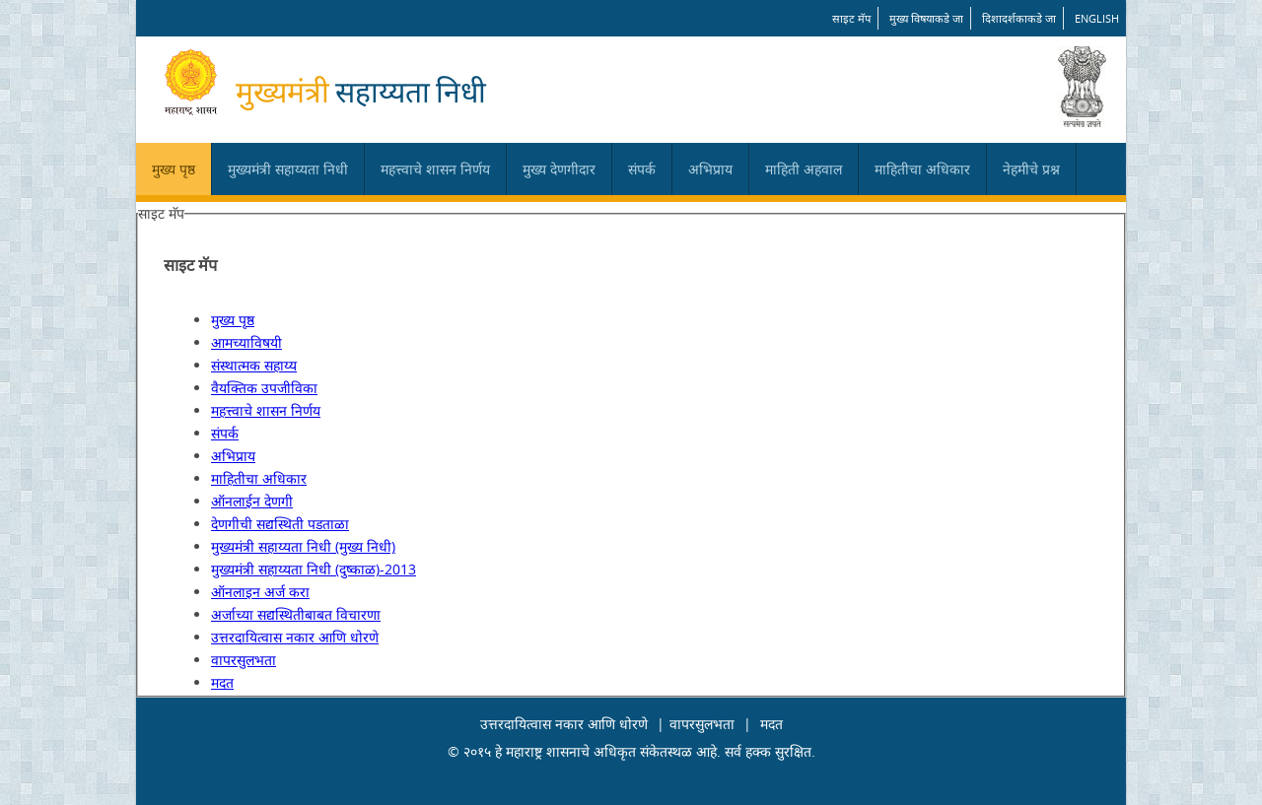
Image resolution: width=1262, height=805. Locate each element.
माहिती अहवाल (803, 169)
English (1097, 18)
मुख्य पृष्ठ (173, 169)
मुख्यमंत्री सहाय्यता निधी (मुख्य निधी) (303, 546)
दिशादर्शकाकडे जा (1019, 18)
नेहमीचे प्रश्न (1031, 169)
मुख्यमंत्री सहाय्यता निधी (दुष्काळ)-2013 (313, 569)
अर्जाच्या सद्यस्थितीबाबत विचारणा (296, 614)
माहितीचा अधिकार (922, 169)
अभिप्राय (710, 169)
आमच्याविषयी (246, 342)
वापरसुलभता (243, 659)
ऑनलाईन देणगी (252, 501)
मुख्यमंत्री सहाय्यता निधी (288, 169)
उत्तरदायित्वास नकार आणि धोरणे (295, 637)
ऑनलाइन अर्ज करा (260, 591)
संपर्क (642, 169)
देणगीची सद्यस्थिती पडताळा (280, 523)
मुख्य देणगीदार (559, 169)
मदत (222, 682)
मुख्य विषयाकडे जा (926, 18)
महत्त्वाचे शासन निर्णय (435, 169)
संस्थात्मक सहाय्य (254, 365)
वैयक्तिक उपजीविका (264, 387)
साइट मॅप (851, 18)
